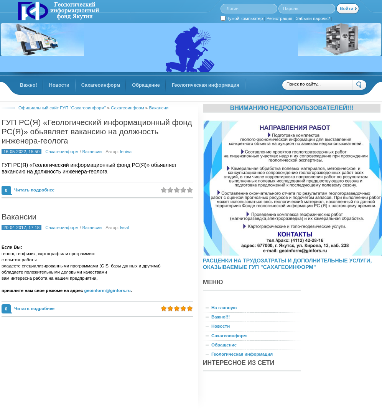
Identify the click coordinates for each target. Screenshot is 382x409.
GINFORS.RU (58, 12)
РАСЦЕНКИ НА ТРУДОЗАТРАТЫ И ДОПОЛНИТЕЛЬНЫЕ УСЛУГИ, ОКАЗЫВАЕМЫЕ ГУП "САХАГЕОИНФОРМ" (287, 263)
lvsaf (124, 227)
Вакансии (92, 151)
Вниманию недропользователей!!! (292, 107)
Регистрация (279, 18)
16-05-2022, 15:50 (21, 151)
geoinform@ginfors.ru (107, 290)
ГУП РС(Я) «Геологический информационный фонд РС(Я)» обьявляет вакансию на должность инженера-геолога (97, 131)
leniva (126, 151)
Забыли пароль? (313, 18)
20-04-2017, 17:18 (21, 227)
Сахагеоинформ (62, 151)
